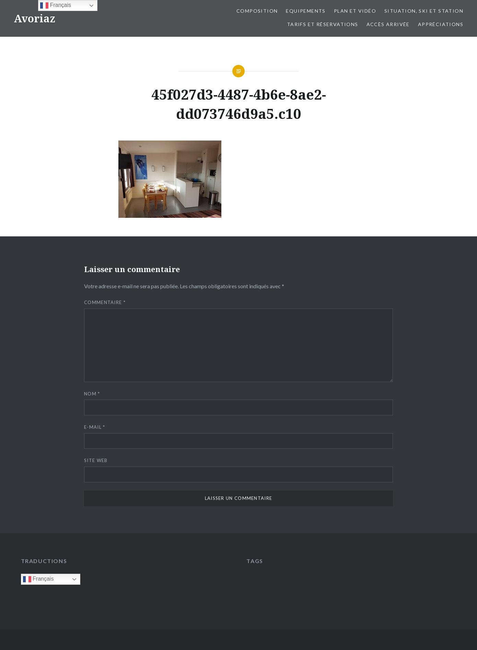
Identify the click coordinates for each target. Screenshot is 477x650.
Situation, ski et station (423, 11)
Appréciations (440, 24)
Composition (257, 11)
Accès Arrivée (388, 24)
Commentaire (105, 302)
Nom (92, 393)
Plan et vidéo (355, 11)
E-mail (94, 427)
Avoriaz (34, 18)
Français (38, 579)
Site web (95, 460)
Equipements (305, 11)
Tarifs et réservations (322, 24)
